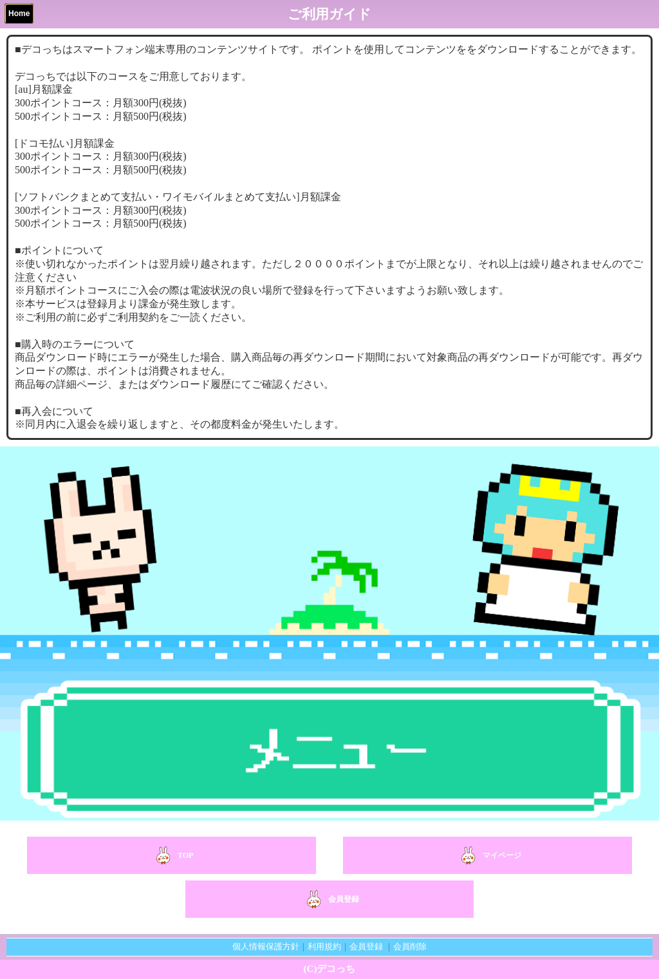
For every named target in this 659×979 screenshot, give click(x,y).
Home (19, 13)
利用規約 (324, 946)
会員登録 (329, 899)
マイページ (487, 855)
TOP (171, 855)
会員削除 (410, 946)
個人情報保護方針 (265, 946)
